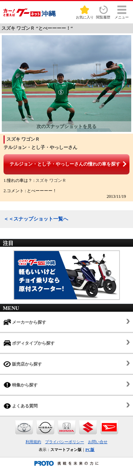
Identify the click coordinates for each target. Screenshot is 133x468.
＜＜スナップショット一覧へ (36, 219)
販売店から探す (23, 364)
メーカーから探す (25, 322)
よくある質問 (21, 406)
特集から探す (21, 385)
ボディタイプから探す (29, 343)
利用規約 (33, 442)
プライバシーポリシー (64, 442)
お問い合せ (97, 442)
